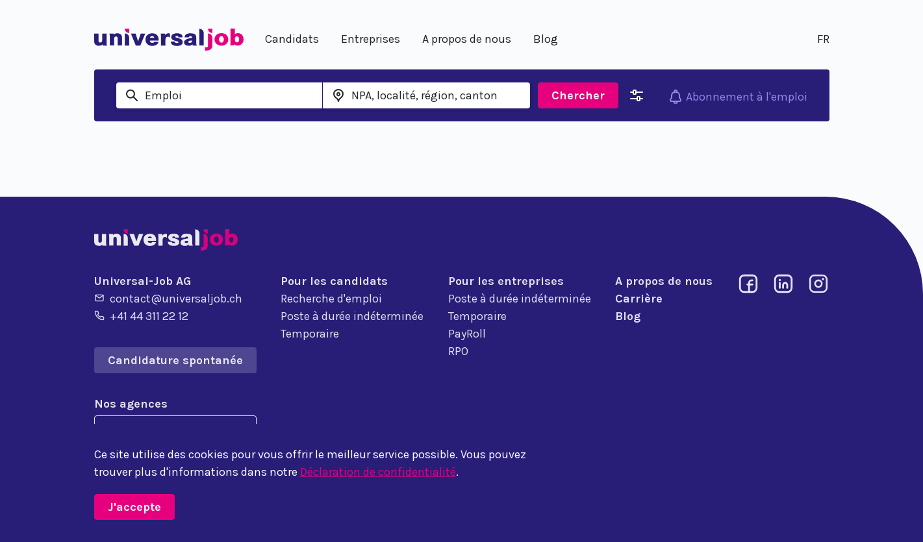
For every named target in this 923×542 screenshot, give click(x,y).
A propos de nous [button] (466, 39)
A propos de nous (664, 281)
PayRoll (467, 333)
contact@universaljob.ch (168, 298)
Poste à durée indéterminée (352, 316)
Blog (627, 316)
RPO (458, 351)
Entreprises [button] (370, 39)
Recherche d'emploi (331, 298)
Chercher (578, 95)
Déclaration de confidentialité (378, 472)
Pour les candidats (334, 281)
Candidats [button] (292, 39)
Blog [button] (545, 39)
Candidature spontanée (175, 360)
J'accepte (134, 507)
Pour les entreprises (506, 281)
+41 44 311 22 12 (141, 315)
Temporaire (310, 333)
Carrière (639, 298)
